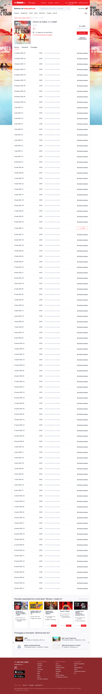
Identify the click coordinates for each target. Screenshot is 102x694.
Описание (25, 47)
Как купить (43, 2)
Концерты (39, 663)
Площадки (31, 685)
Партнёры (58, 671)
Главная (16, 17)
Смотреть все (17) (83, 599)
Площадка (33, 47)
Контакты (57, 2)
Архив (57, 673)
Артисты (25, 685)
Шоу (38, 675)
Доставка (50, 2)
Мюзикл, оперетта (26, 17)
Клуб (75, 665)
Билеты (16, 47)
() (82, 38)
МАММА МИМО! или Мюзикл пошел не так (35, 612)
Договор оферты (60, 675)
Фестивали (40, 669)
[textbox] (55, 8)
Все (75, 673)
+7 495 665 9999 (72, 2)
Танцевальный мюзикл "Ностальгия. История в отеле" (80, 613)
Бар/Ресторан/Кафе (79, 663)
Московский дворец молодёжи (42, 35)
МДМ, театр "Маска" (35, 618)
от (82, 228)
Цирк (38, 673)
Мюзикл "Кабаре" (65, 611)
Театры (20, 17)
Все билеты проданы (82, 53)
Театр (75, 669)
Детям (38, 677)
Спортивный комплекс (79, 671)
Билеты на (24, 8)
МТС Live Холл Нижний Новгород (65, 616)
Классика (39, 665)
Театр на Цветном (80, 620)
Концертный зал (78, 667)
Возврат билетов (60, 667)
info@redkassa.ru (18, 664)
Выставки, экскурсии (42, 679)
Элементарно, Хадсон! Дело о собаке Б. (49, 612)
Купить (53, 625)
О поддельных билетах (62, 677)
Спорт (38, 671)
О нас (57, 663)
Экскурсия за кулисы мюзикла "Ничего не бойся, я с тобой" (21, 613)
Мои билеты (82, 8)
